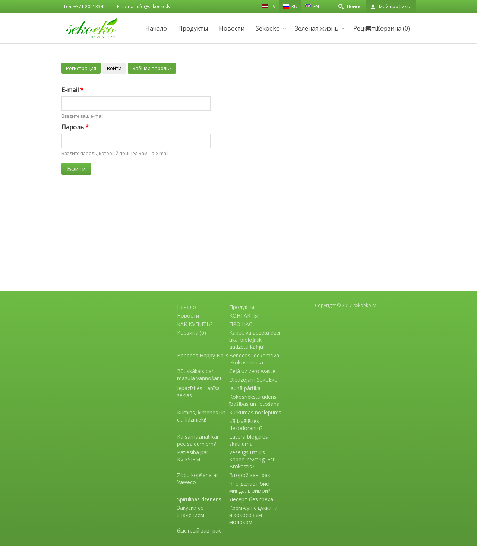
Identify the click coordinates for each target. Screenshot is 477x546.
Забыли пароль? (151, 68)
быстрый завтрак (199, 530)
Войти (114, 68)
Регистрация (81, 68)
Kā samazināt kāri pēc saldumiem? (198, 440)
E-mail (72, 90)
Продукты (193, 28)
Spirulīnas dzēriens (199, 499)
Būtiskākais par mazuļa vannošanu (200, 374)
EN (312, 6)
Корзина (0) (393, 28)
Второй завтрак (249, 475)
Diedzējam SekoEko (253, 379)
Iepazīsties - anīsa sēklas (198, 392)
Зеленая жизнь (316, 28)
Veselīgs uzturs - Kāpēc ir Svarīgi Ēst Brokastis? (252, 459)
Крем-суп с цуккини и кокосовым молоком (253, 515)
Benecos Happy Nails (202, 355)
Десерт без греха (251, 499)
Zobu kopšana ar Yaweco (197, 478)
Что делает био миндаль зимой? (249, 487)
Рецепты (366, 28)
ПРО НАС (240, 324)
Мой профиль (394, 6)
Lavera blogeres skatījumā (248, 440)
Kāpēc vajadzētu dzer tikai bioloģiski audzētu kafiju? (255, 339)
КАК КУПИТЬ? (194, 324)
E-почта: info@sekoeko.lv (143, 6)
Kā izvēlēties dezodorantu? (245, 424)
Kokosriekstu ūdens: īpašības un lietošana (254, 400)
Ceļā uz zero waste (252, 371)
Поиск (353, 6)
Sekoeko (268, 28)
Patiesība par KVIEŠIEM (192, 456)
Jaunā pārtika (244, 388)
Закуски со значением (190, 511)
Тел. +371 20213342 (84, 6)
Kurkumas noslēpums (255, 412)
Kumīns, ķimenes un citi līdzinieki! (201, 416)
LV (268, 6)
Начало (156, 28)
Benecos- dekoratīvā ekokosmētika (254, 359)
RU (290, 6)
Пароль (75, 127)
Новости (231, 28)
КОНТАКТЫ (243, 315)
